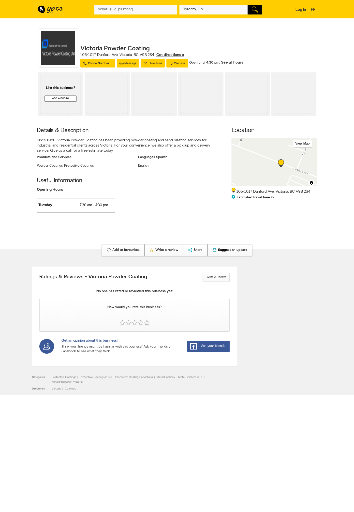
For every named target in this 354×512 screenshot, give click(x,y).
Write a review (216, 277)
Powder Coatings (50, 166)
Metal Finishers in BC (190, 377)
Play (173, 479)
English (143, 166)
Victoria (56, 388)
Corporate (104, 466)
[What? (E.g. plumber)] (135, 9)
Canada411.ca (274, 453)
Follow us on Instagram (224, 466)
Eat (156, 479)
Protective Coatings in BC (96, 377)
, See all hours (231, 63)
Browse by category (166, 453)
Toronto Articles (164, 470)
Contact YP (105, 453)
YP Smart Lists (163, 474)
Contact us (309, 433)
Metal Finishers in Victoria (67, 381)
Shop (164, 479)
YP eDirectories (219, 470)
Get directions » (170, 55)
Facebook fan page (222, 462)
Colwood (70, 388)
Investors (103, 462)
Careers (102, 458)
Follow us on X (219, 458)
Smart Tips (160, 466)
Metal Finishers (166, 377)
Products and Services (54, 157)
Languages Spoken (152, 157)
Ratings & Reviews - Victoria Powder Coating (93, 277)
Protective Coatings (79, 166)
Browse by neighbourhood (170, 462)
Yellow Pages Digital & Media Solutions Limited (184, 494)
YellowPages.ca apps (223, 453)
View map (302, 143)
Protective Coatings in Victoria (134, 377)
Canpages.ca (274, 458)
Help (100, 478)
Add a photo (60, 98)
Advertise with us (49, 453)
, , (132, 55)
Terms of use (106, 474)
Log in (300, 10)
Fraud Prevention (49, 462)
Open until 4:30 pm (204, 63)
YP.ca (92, 494)
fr (314, 10)
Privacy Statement (109, 470)
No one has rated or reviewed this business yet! (134, 291)
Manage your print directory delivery (232, 478)
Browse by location (166, 458)
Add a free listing (49, 458)
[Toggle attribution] (311, 183)
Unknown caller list (221, 474)
